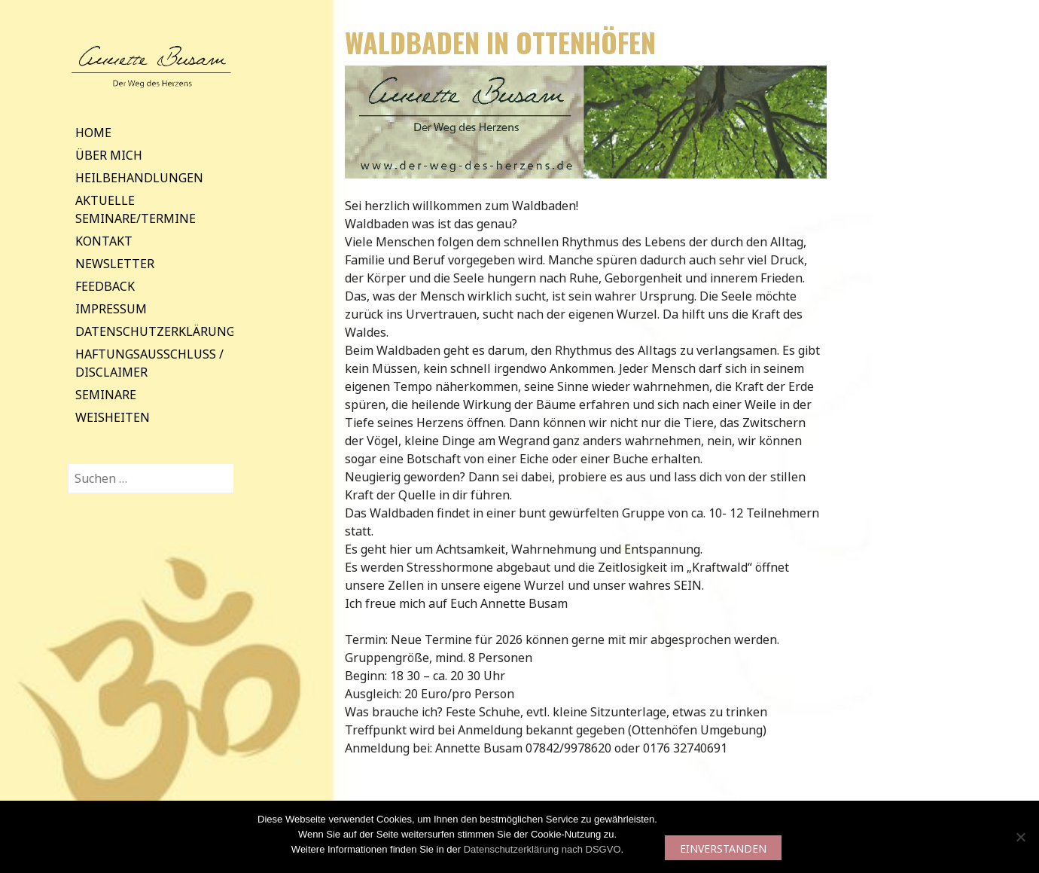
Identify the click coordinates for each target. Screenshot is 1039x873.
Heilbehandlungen (139, 177)
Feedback (105, 286)
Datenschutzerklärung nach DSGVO (542, 849)
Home (93, 132)
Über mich (108, 155)
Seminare (105, 394)
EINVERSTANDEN (723, 848)
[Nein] (1020, 836)
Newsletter (114, 263)
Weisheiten (112, 417)
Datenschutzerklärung (155, 331)
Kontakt (104, 241)
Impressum (111, 309)
